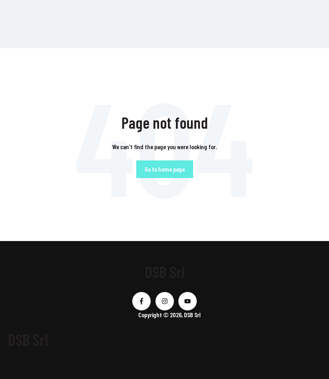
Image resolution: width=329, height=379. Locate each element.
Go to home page (165, 169)
